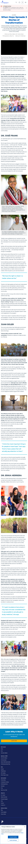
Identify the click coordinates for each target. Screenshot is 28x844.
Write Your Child (4, 790)
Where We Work (4, 797)
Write (2, 748)
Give (2, 766)
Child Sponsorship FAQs (5, 764)
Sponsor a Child (4, 755)
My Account (3, 746)
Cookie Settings (13, 840)
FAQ (2, 801)
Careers (2, 803)
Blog (2, 810)
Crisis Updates (3, 812)
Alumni (14, 15)
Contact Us (3, 805)
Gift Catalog (3, 773)
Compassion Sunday (5, 782)
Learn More (14, 740)
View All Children (4, 757)
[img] (5, 2)
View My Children (4, 752)
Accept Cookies (13, 837)
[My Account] (22, 2)
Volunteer (2, 786)
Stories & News (4, 808)
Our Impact (3, 795)
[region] (13, 834)
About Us (3, 793)
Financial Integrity (4, 799)
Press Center (3, 814)
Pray (2, 788)
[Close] (25, 827)
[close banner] (26, 8)
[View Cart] (19, 2)
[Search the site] (16, 2)
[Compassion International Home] (5, 3)
